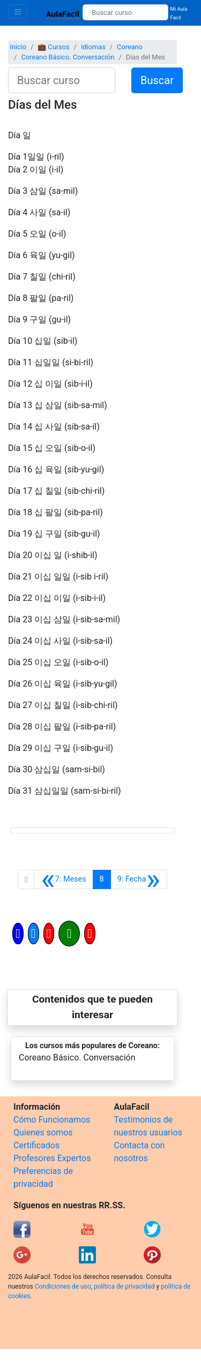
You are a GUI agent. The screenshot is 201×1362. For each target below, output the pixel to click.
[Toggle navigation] (18, 11)
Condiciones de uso (63, 1286)
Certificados (36, 1145)
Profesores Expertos (52, 1158)
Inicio (18, 47)
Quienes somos (43, 1132)
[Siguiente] (138, 879)
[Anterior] (63, 879)
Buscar (157, 80)
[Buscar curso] (125, 12)
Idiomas (93, 47)
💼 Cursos (53, 47)
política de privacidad (124, 1286)
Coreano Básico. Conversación (67, 57)
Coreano (130, 47)
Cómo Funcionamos (51, 1120)
